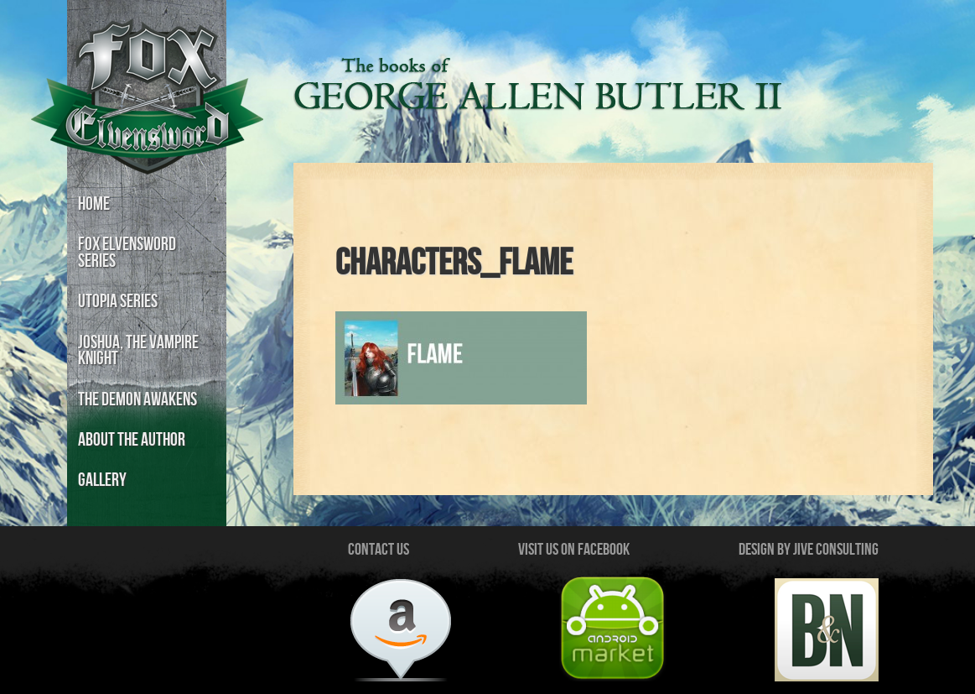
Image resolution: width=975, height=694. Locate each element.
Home (94, 204)
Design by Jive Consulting (809, 550)
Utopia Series (118, 301)
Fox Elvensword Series (127, 253)
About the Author (131, 440)
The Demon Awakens (137, 400)
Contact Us (378, 550)
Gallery (102, 480)
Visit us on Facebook (574, 550)
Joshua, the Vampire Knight (138, 351)
